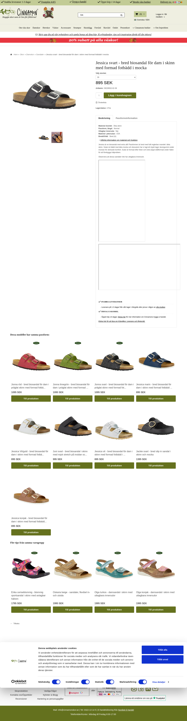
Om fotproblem (161, 28)
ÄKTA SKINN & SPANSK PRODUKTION (115, 652)
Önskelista (101, 103)
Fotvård (98, 28)
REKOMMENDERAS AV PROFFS (159, 652)
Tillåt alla (162, 683)
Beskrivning (104, 118)
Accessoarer (66, 28)
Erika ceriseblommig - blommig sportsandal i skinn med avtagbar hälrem (28, 595)
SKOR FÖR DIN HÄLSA (71, 652)
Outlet (115, 28)
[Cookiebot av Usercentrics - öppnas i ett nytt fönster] (19, 715)
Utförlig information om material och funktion (117, 140)
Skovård (106, 28)
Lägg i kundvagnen (120, 95)
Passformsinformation (126, 118)
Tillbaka (14, 624)
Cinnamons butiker (142, 28)
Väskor (55, 28)
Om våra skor (24, 28)
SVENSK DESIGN (27, 652)
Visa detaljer (158, 715)
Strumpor (77, 28)
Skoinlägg (88, 28)
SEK (142, 20)
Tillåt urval (162, 692)
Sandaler (40, 54)
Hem (16, 54)
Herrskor (46, 28)
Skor (22, 54)
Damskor (36, 28)
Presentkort (125, 28)
